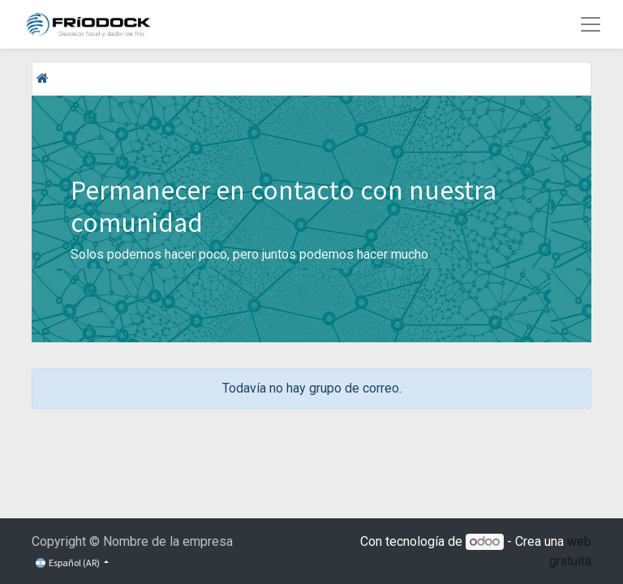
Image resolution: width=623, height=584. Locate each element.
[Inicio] (43, 78)
